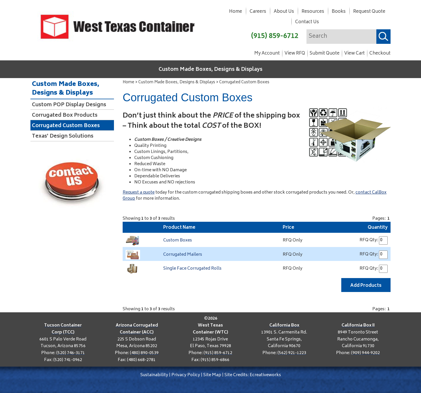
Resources (313, 12)
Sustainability (154, 375)
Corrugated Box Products (64, 115)
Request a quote (139, 192)
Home (235, 12)
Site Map (212, 375)
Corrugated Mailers (182, 254)
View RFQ (294, 53)
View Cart (354, 53)
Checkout (380, 53)
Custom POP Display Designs (69, 105)
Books (339, 12)
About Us (284, 12)
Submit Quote (325, 53)
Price (288, 228)
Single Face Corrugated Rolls (192, 268)
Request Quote (369, 12)
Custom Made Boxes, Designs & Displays (210, 69)
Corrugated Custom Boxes (244, 82)
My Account (267, 53)
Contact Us (307, 22)
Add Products (366, 286)
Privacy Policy (185, 375)
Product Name (179, 228)
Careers (258, 12)
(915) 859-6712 (274, 36)
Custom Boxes (177, 240)
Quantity (378, 228)
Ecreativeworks (265, 375)
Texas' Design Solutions (62, 136)
